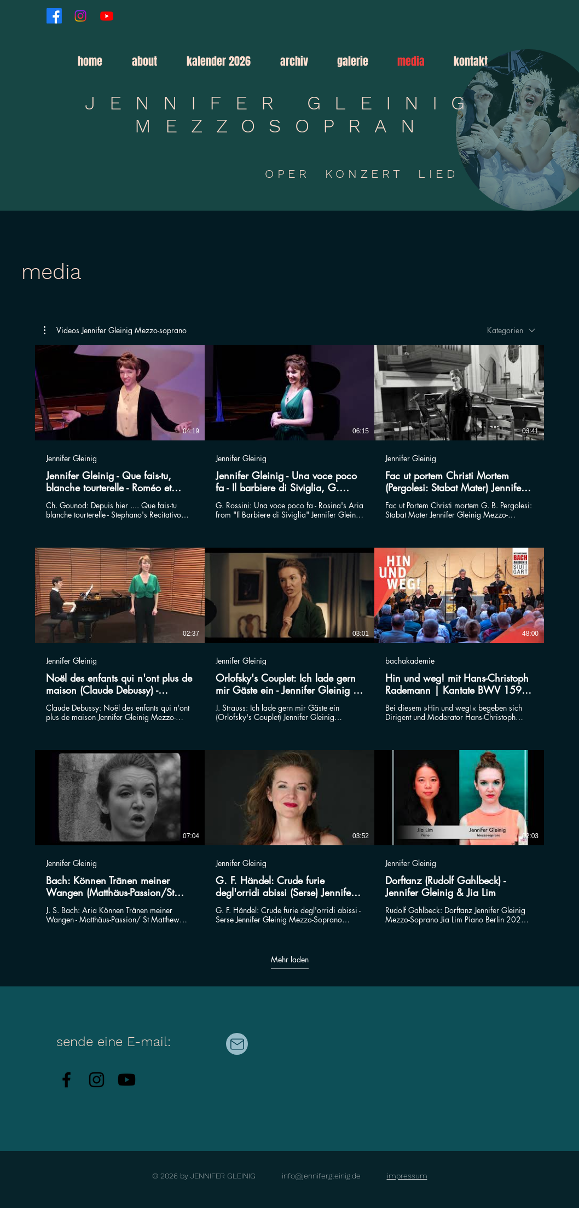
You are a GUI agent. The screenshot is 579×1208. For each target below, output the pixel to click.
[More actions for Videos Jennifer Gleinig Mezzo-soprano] (115, 330)
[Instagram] (80, 16)
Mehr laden (290, 960)
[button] (300, 61)
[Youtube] (106, 16)
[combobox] (511, 330)
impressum (407, 1175)
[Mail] (237, 1044)
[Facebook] (54, 16)
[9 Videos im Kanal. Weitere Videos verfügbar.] (289, 635)
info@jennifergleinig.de (321, 1175)
